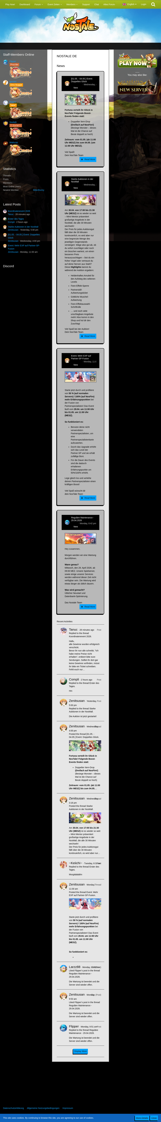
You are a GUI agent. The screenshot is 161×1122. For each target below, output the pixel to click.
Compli (11, 222)
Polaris (12, 102)
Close (154, 1118)
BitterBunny (38, 190)
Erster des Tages (16, 219)
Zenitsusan (13, 230)
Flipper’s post (81, 970)
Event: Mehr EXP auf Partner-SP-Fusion (81, 357)
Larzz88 (74, 967)
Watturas (13, 142)
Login (143, 4)
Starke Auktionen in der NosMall (23, 227)
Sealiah (13, 122)
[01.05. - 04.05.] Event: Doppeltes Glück (82, 80)
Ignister (12, 81)
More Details (142, 1118)
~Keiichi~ (75, 863)
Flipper (12, 61)
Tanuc (11, 214)
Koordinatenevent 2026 (19, 211)
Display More (80, 1051)
